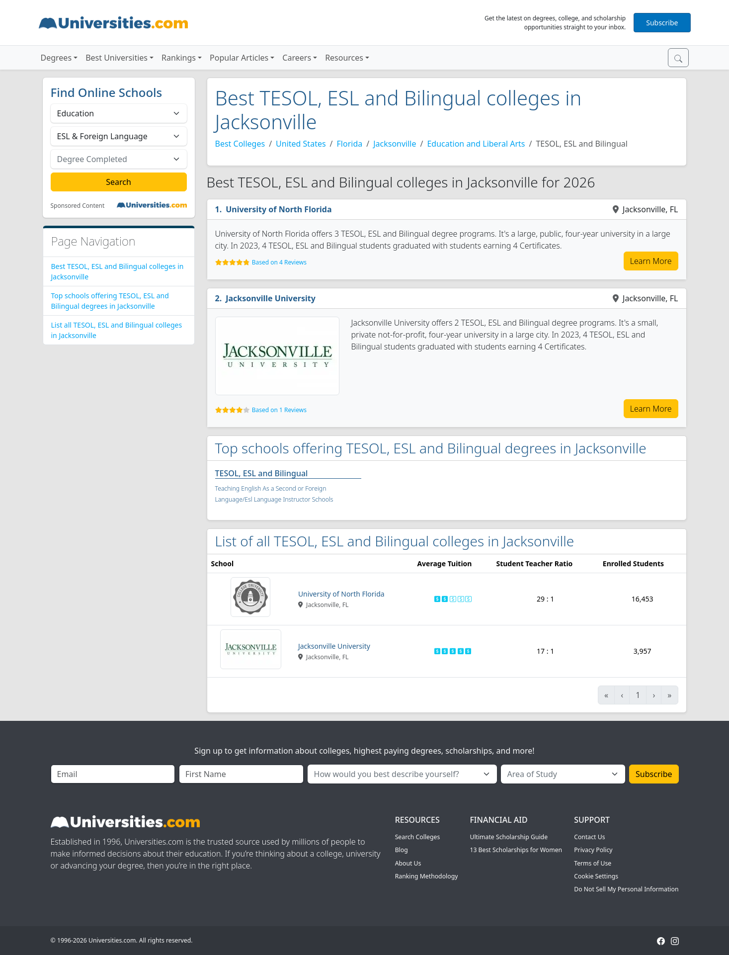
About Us (408, 863)
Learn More (651, 261)
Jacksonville (394, 143)
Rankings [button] (179, 57)
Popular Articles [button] (239, 57)
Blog (401, 850)
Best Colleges (240, 143)
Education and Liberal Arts (476, 143)
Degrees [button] (56, 57)
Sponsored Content (78, 205)
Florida (350, 143)
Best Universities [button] (116, 57)
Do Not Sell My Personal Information (626, 889)
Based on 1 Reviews (279, 410)
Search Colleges (417, 837)
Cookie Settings (596, 876)
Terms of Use (592, 863)
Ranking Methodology (426, 876)
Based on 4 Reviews (279, 262)
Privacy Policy (593, 850)
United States (301, 143)
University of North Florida (278, 209)
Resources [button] (344, 57)
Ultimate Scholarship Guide (509, 837)
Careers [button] (296, 57)
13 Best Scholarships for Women (516, 850)
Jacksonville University (271, 298)
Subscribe (662, 22)
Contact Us (589, 837)
